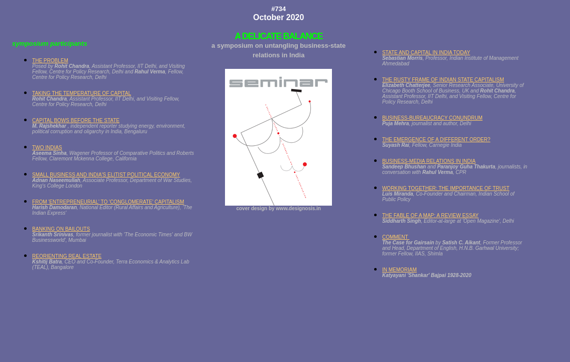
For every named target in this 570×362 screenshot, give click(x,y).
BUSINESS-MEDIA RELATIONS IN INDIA (429, 161)
